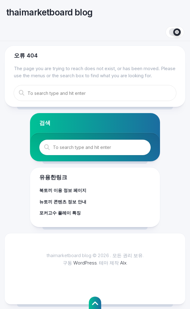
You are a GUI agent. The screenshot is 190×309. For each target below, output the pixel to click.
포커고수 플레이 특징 (60, 212)
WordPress (85, 263)
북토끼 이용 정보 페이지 (62, 190)
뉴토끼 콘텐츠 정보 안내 (62, 201)
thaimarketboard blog (49, 12)
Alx (123, 263)
